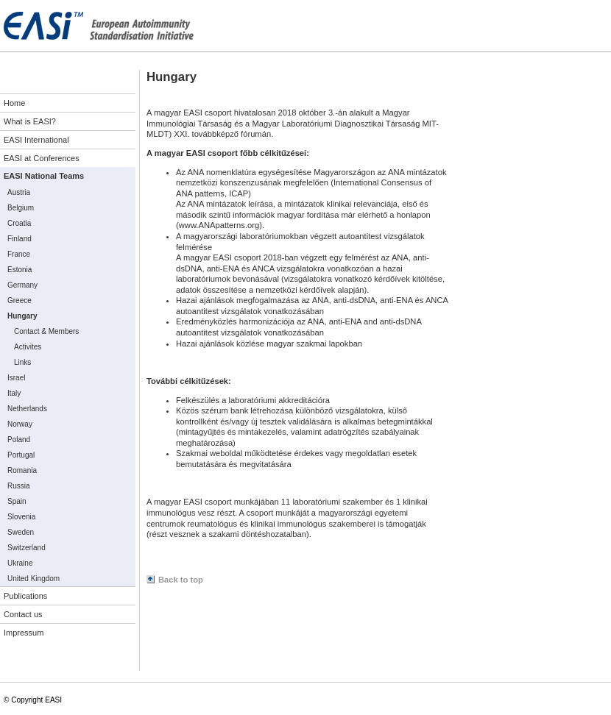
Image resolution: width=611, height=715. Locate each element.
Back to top (180, 579)
